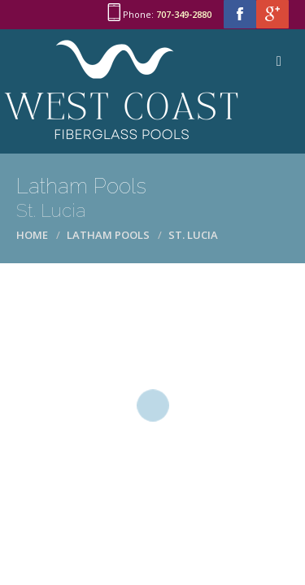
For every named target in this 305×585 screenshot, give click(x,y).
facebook (240, 14)
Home (32, 235)
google (272, 14)
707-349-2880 (183, 14)
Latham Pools (108, 235)
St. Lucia (193, 235)
